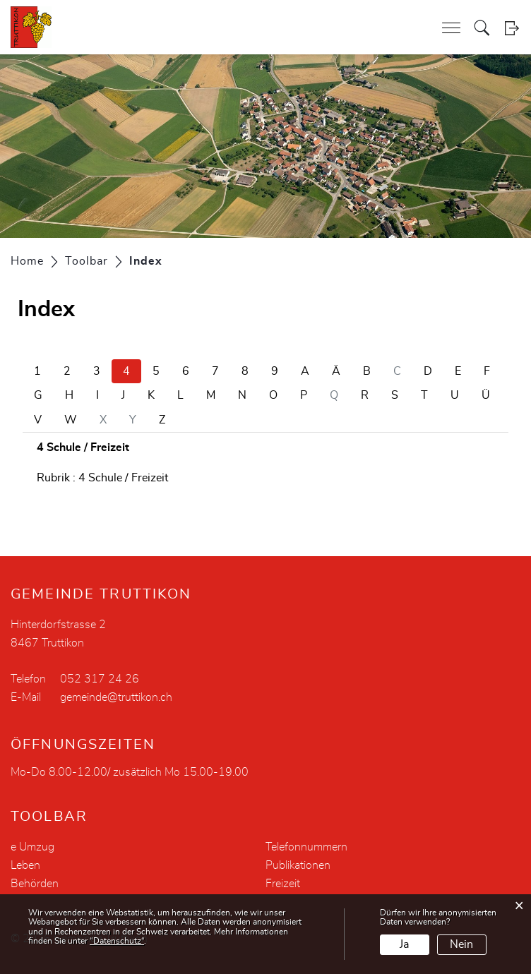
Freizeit (283, 883)
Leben (25, 865)
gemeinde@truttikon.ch (116, 697)
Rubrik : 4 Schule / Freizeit (102, 477)
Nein (461, 944)
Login (511, 28)
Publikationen (298, 865)
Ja (404, 944)
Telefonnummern (306, 847)
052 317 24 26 (99, 679)
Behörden (35, 883)
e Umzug (32, 847)
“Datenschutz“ (117, 941)
